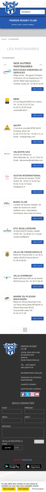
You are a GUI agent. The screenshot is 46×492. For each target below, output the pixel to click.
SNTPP (17, 125)
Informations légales (31, 373)
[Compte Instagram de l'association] (32, 394)
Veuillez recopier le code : (12, 442)
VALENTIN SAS (21, 152)
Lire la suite (37, 89)
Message (7, 426)
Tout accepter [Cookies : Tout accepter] (9, 489)
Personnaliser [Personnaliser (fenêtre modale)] (38, 489)
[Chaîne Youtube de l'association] (37, 394)
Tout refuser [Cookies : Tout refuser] (23, 489)
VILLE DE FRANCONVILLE (27, 252)
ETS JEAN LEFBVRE (24, 228)
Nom (5, 407)
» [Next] (33, 330)
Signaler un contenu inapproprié (31, 378)
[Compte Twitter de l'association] (28, 394)
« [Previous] (12, 330)
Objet (28, 417)
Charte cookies (28, 384)
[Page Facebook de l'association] (23, 394)
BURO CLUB (20, 202)
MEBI (16, 99)
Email (5, 417)
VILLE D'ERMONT (23, 275)
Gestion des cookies (31, 389)
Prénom (29, 407)
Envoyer (39, 442)
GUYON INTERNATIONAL (27, 175)
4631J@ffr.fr (27, 367)
